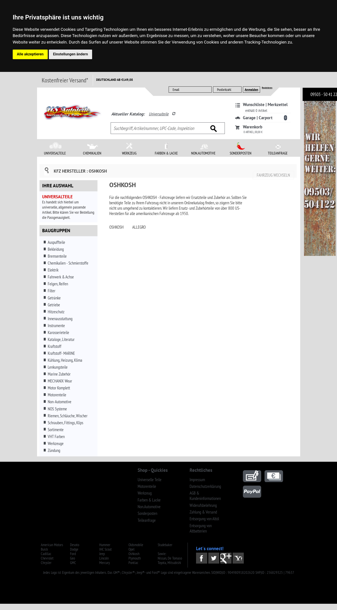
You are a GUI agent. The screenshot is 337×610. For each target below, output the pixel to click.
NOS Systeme (57, 409)
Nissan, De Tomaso (170, 558)
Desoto (74, 545)
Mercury (104, 562)
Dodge (74, 549)
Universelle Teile (149, 479)
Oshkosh (133, 554)
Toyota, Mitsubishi (169, 562)
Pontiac (133, 562)
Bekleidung (56, 249)
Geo (72, 558)
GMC (73, 562)
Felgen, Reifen (58, 283)
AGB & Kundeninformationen (205, 495)
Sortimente (56, 429)
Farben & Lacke (149, 500)
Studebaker (165, 545)
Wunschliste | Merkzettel (265, 104)
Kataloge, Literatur (61, 339)
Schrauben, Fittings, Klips (65, 422)
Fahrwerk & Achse (61, 277)
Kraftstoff (54, 346)
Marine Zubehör (59, 374)
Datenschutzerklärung (205, 486)
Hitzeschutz (56, 311)
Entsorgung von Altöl (204, 518)
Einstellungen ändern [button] (70, 54)
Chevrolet (47, 558)
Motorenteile (57, 394)
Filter (51, 290)
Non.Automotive (149, 506)
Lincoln (104, 558)
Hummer (104, 545)
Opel (131, 549)
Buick (44, 549)
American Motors (52, 545)
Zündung (54, 450)
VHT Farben (56, 436)
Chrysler (46, 562)
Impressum (197, 479)
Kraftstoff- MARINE (61, 353)
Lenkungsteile (58, 367)
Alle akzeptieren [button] (30, 54)
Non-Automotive (59, 401)
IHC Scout (105, 549)
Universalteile (159, 114)
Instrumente (56, 325)
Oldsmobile (135, 545)
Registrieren (267, 87)
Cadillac (46, 554)
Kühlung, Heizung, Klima (65, 360)
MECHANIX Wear (60, 381)
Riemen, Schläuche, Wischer (67, 415)
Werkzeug (145, 493)
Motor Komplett (59, 388)
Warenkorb (252, 127)
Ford (73, 554)
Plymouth (134, 558)
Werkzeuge (56, 443)
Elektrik (53, 270)
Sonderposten (147, 513)
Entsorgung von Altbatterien (201, 528)
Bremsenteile (57, 256)
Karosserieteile (58, 332)
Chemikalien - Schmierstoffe (68, 263)
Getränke (54, 298)
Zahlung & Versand (203, 512)
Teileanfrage (147, 520)
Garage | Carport (258, 117)
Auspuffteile (56, 242)
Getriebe (54, 304)
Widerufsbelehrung (203, 505)
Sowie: (162, 554)
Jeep (102, 554)
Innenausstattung (60, 318)
